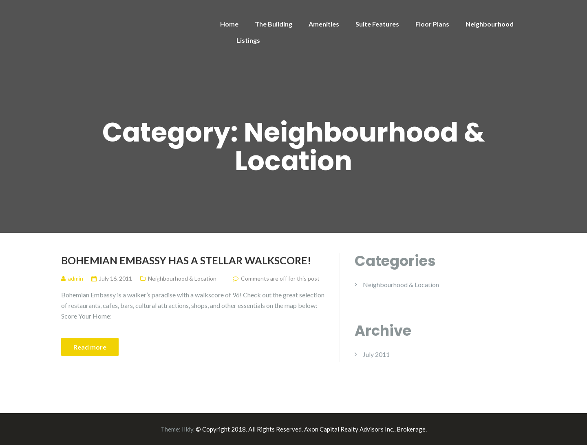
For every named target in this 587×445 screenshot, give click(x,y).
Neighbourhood (490, 24)
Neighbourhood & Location (182, 278)
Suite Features (377, 24)
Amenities (324, 24)
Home (229, 24)
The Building (273, 24)
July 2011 (376, 354)
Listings (248, 40)
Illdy (187, 429)
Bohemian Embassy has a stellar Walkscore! (186, 260)
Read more (89, 347)
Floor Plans (432, 24)
